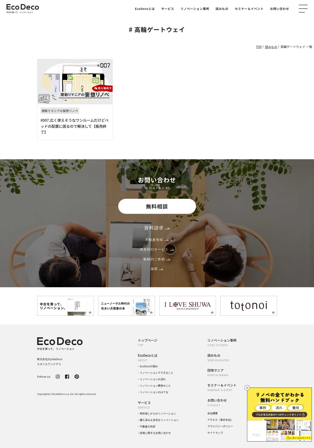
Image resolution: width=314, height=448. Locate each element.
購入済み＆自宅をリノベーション (159, 420)
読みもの (222, 8)
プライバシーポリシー (220, 426)
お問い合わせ (279, 8)
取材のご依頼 (157, 259)
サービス (167, 8)
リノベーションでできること (157, 372)
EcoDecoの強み (149, 366)
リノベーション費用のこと (155, 385)
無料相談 (157, 206)
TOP (259, 47)
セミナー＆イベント (249, 8)
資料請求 (157, 227)
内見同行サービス (157, 249)
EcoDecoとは (145, 8)
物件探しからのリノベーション (158, 413)
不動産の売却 (147, 426)
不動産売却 (157, 239)
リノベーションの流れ (153, 379)
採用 (157, 269)
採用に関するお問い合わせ (155, 433)
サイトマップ (215, 432)
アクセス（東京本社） (220, 419)
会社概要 (212, 413)
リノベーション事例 (194, 8)
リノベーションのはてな (154, 392)
